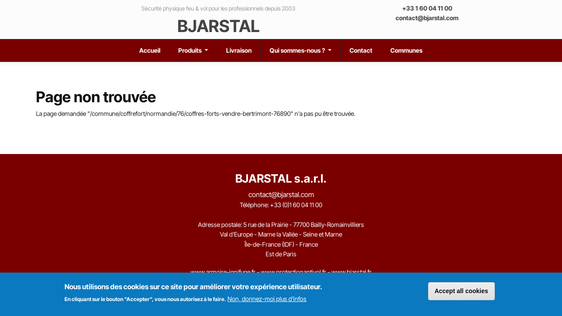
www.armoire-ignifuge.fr (223, 272)
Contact (360, 50)
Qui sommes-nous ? (298, 50)
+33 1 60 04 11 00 (427, 8)
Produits (190, 50)
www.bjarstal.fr (351, 272)
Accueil (149, 50)
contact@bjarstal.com (427, 18)
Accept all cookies (461, 290)
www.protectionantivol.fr (293, 272)
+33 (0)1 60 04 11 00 (296, 204)
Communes (406, 50)
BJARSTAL (218, 26)
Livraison (239, 50)
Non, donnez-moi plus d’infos (266, 298)
